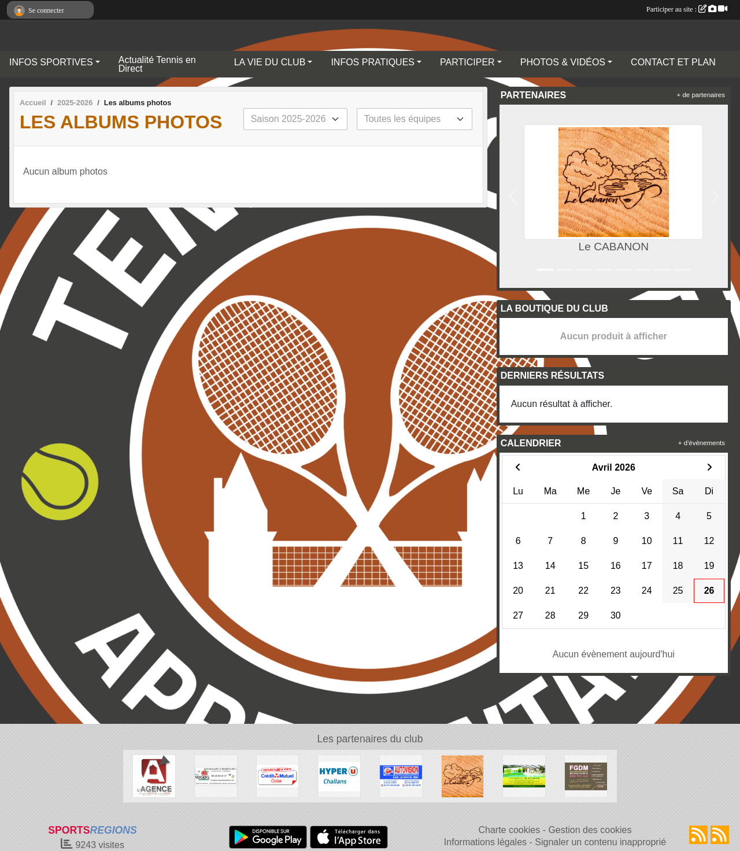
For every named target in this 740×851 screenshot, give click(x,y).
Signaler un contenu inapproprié (600, 842)
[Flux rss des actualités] (698, 835)
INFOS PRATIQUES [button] (373, 62)
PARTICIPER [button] (467, 62)
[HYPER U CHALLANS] (339, 775)
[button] (513, 196)
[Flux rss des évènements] (720, 835)
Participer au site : (686, 9)
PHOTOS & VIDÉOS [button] (562, 62)
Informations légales (485, 842)
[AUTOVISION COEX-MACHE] (401, 775)
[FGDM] (586, 775)
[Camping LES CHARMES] (524, 775)
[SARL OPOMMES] (216, 775)
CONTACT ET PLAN (673, 62)
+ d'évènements (701, 442)
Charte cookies (509, 830)
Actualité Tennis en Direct (157, 64)
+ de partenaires (701, 94)
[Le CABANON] (462, 775)
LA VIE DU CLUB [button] (270, 62)
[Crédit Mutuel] (277, 775)
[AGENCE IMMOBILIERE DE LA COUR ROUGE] (154, 775)
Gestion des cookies (589, 830)
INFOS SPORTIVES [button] (51, 62)
